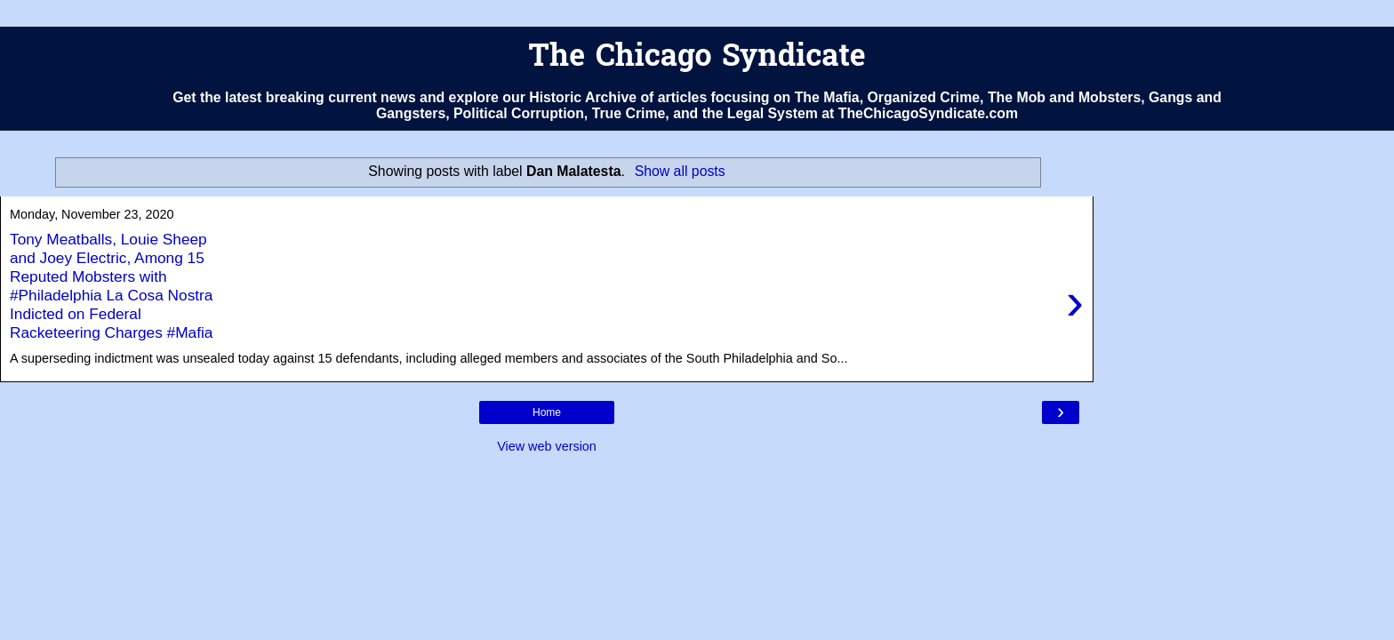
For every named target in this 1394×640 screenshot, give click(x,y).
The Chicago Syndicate (696, 58)
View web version (547, 446)
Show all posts (680, 171)
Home (547, 412)
